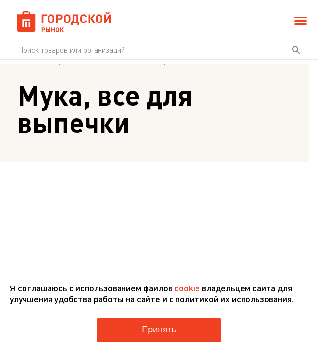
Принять (159, 329)
